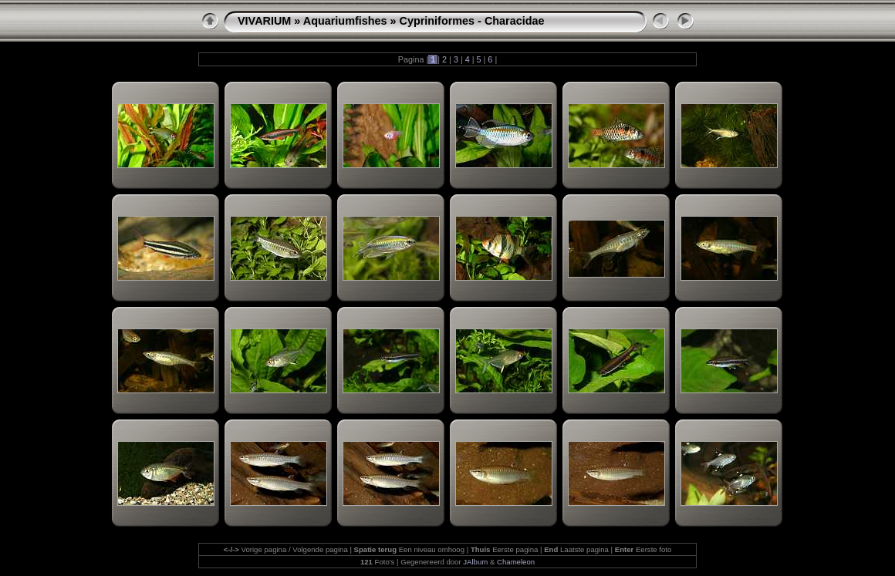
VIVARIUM (264, 21)
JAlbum (475, 561)
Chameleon (516, 561)
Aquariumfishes (345, 21)
